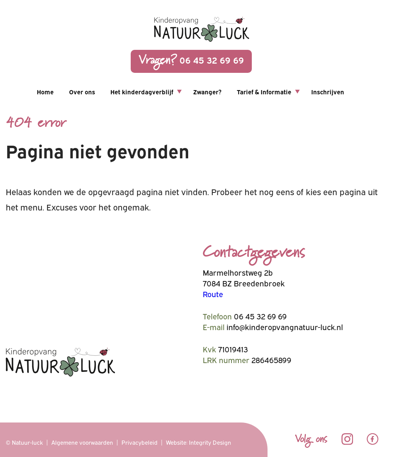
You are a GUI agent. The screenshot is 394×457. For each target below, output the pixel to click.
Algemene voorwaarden (82, 442)
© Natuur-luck (24, 442)
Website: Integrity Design (198, 442)
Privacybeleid (139, 442)
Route (213, 293)
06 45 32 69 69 (191, 60)
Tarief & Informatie (264, 91)
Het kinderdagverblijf (141, 91)
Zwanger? (207, 91)
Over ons (82, 91)
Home (45, 91)
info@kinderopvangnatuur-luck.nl (285, 326)
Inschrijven (327, 91)
